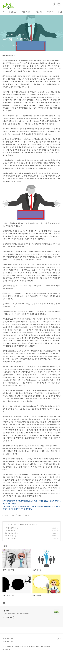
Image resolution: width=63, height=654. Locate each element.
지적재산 (50, 12)
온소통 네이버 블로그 (8, 638)
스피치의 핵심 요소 (10, 538)
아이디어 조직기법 (10, 528)
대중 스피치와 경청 (10, 533)
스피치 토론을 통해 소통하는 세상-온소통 (16, 613)
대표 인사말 (26, 12)
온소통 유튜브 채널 (7, 641)
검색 (54, 4)
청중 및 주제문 (9, 536)
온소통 (6, 610)
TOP (59, 638)
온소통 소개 (13, 12)
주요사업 (39, 12)
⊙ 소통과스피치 (23, 524)
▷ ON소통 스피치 (10, 524)
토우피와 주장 (9, 531)
